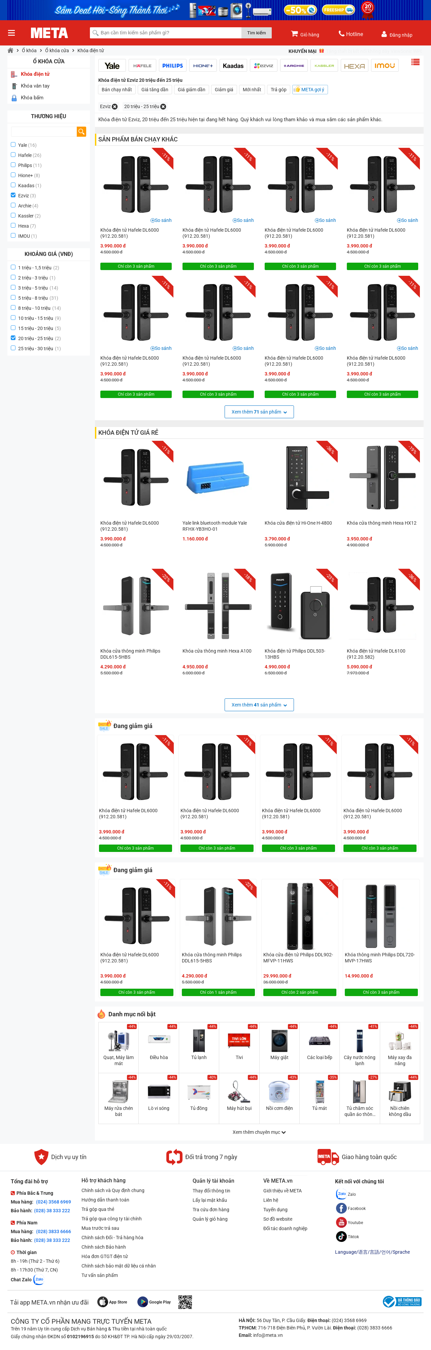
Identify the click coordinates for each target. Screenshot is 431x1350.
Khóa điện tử (90, 50)
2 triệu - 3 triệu (37, 278)
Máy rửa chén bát (118, 1111)
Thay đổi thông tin (211, 1190)
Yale (22, 145)
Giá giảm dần (191, 89)
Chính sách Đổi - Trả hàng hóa (112, 1237)
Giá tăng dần (154, 89)
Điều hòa (159, 1057)
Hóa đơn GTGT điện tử (104, 1256)
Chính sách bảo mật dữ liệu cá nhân (118, 1266)
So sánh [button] (163, 220)
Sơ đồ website (277, 1219)
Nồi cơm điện (279, 1108)
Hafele (25, 155)
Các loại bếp (319, 1057)
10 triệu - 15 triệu (39, 318)
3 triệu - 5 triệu (38, 288)
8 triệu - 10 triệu (39, 308)
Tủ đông (198, 1108)
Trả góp (279, 89)
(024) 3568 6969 (53, 1202)
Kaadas (26, 185)
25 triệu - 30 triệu (39, 348)
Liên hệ (270, 1200)
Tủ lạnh (199, 1057)
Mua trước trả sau (100, 1228)
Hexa (23, 226)
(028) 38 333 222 (52, 1210)
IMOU (24, 236)
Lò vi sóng (158, 1108)
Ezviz (23, 195)
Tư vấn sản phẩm (99, 1275)
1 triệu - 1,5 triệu (38, 267)
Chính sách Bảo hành (103, 1247)
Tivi (239, 1057)
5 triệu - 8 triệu (38, 298)
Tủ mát (319, 1108)
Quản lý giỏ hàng (210, 1219)
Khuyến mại (303, 51)
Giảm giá (224, 89)
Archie (24, 205)
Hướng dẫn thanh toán (105, 1200)
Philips (25, 165)
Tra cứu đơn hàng (211, 1209)
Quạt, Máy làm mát (118, 1060)
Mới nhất (252, 89)
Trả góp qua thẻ (97, 1209)
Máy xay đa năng (400, 1060)
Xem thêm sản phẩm (259, 412)
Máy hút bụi (239, 1108)
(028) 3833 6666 (53, 1231)
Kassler (26, 216)
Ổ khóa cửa (57, 50)
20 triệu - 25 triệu (39, 338)
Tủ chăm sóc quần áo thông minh (359, 1111)
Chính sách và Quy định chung (112, 1190)
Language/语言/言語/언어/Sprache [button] (372, 1252)
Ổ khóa (29, 50)
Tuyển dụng (275, 1209)
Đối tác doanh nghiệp (285, 1228)
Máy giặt (279, 1057)
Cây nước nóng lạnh (359, 1060)
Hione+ (25, 175)
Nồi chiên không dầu (400, 1111)
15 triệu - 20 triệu (39, 328)
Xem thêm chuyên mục (259, 1132)
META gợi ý (312, 89)
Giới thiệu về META (282, 1190)
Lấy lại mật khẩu (210, 1200)
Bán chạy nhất (117, 89)
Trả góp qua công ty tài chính (111, 1218)
